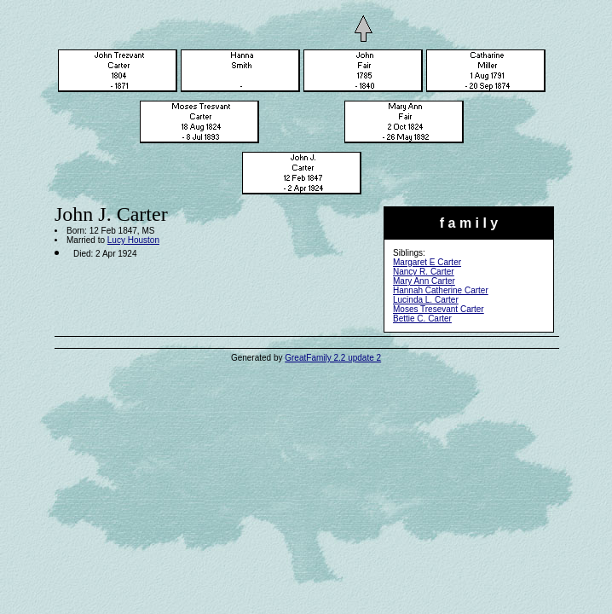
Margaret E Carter (427, 262)
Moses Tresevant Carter (438, 309)
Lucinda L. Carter (426, 299)
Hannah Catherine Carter (440, 290)
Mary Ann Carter (424, 281)
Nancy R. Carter (423, 271)
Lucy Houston (133, 240)
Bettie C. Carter (422, 318)
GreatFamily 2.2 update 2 (333, 357)
